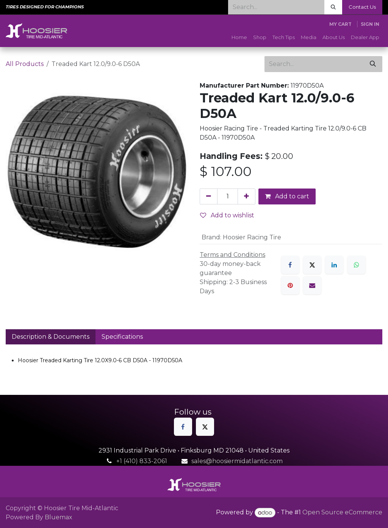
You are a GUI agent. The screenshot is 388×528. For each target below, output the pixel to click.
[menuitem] (239, 37)
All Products (25, 64)
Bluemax (58, 517)
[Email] (312, 285)
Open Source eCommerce (342, 512)
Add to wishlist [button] (227, 215)
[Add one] (246, 196)
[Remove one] (208, 196)
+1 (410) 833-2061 (141, 461)
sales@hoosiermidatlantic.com (237, 461)
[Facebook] (290, 265)
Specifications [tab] (122, 336)
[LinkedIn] (334, 265)
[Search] (333, 7)
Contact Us (362, 7)
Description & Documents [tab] (50, 336)
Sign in (370, 24)
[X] (312, 265)
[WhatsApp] (356, 265)
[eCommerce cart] (340, 24)
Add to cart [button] (287, 196)
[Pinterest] (290, 285)
